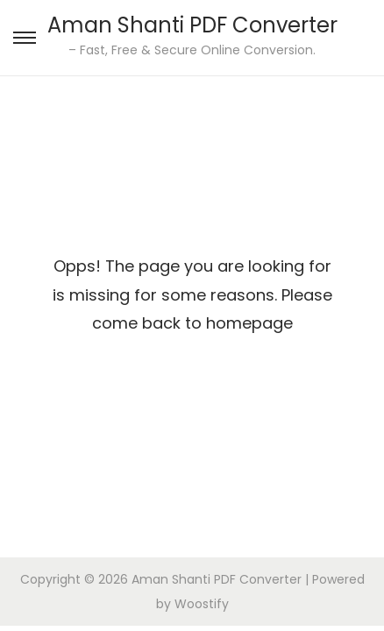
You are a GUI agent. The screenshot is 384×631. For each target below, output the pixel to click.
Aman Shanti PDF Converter (192, 25)
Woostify (201, 604)
